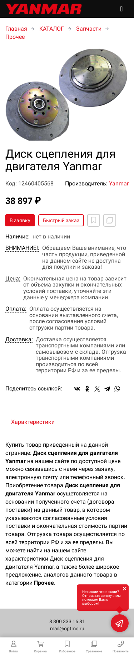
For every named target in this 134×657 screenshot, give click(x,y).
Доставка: (19, 339)
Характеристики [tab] (33, 422)
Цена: (12, 278)
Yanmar (119, 183)
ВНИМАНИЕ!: (22, 248)
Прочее (15, 36)
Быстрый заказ (61, 220)
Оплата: (15, 309)
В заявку (20, 220)
